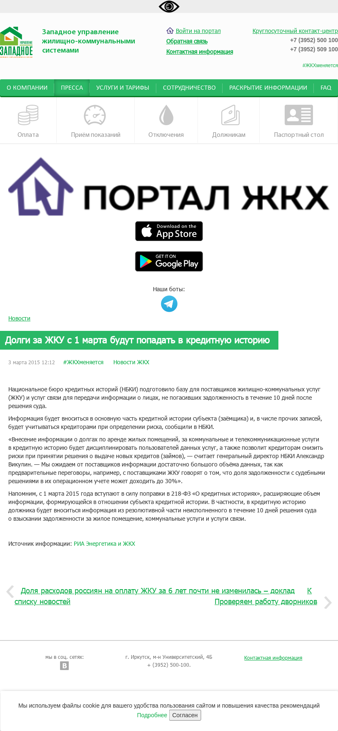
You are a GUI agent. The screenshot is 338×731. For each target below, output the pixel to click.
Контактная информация (273, 657)
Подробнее (152, 715)
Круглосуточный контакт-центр (295, 30)
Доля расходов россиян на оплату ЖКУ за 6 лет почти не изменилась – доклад (155, 590)
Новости (19, 318)
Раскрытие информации (268, 88)
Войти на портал (193, 30)
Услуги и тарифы (122, 88)
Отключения (166, 122)
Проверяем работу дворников (269, 601)
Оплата (28, 122)
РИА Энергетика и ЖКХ (104, 543)
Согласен (185, 715)
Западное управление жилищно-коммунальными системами (88, 41)
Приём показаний (95, 122)
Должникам (228, 122)
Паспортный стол (299, 122)
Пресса (72, 88)
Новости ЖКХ (131, 362)
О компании (27, 88)
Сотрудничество (189, 88)
